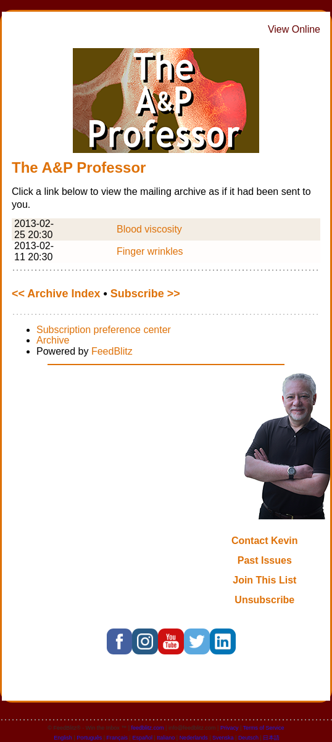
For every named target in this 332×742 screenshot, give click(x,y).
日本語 (271, 738)
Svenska (223, 738)
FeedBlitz (112, 351)
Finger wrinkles (150, 251)
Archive (52, 340)
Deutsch (248, 738)
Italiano (166, 738)
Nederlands (194, 738)
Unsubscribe (264, 600)
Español (142, 738)
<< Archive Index (56, 293)
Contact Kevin (264, 540)
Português (89, 738)
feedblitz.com (147, 728)
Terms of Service (263, 728)
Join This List (264, 580)
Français (117, 738)
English (63, 738)
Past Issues (265, 560)
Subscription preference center (103, 329)
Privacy (229, 728)
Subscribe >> (145, 293)
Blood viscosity (149, 229)
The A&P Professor (79, 167)
